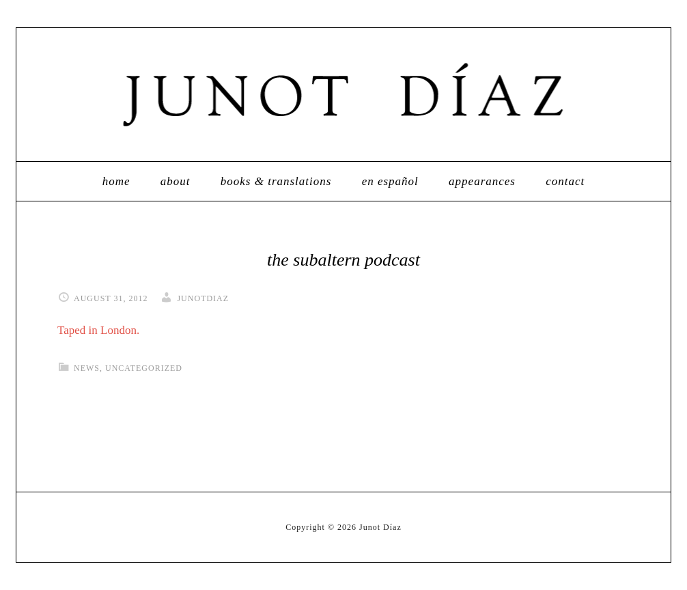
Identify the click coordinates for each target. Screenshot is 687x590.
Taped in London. (98, 330)
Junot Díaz (343, 94)
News (87, 368)
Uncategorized (143, 368)
